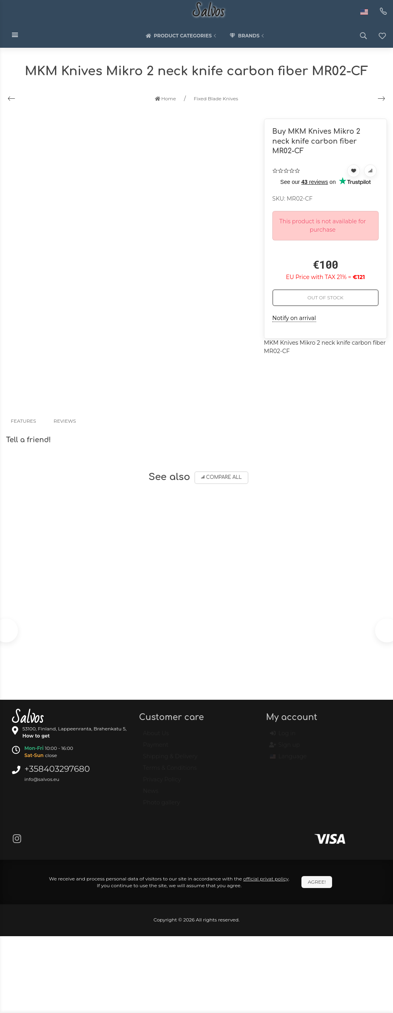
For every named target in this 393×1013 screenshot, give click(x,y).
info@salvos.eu (41, 779)
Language (288, 760)
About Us (156, 736)
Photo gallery (161, 806)
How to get (36, 736)
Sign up (285, 749)
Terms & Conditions (170, 771)
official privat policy (266, 879)
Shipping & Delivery (170, 759)
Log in (282, 737)
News (150, 794)
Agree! (317, 882)
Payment (155, 748)
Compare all (221, 477)
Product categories (181, 36)
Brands (248, 36)
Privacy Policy (162, 783)
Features (23, 421)
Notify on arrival (294, 318)
